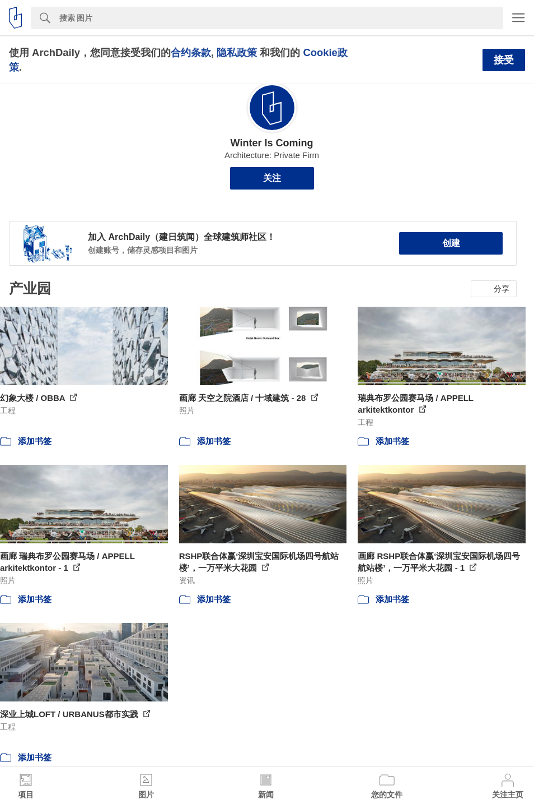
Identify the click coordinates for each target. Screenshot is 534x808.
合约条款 (191, 52)
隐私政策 (237, 52)
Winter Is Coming (272, 143)
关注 (272, 178)
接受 (504, 60)
